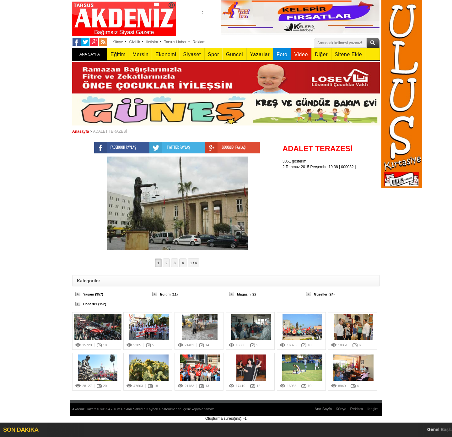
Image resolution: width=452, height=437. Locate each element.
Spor (213, 54)
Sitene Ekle (348, 54)
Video (301, 54)
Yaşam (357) (93, 294)
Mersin (140, 54)
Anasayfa (80, 131)
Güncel (234, 54)
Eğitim (118, 54)
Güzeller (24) (324, 294)
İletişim (152, 42)
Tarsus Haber (175, 42)
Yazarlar (260, 54)
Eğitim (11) (169, 294)
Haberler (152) (94, 304)
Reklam (199, 42)
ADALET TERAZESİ (110, 131)
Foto (282, 54)
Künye (117, 42)
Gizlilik (134, 42)
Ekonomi (165, 54)
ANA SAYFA (89, 54)
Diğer (321, 54)
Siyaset (192, 54)
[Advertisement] (333, 209)
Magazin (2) (246, 294)
